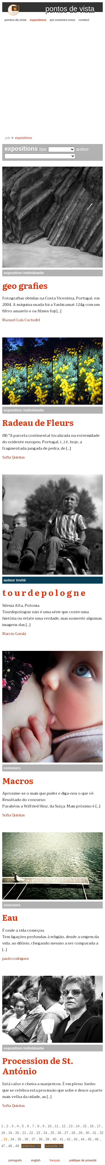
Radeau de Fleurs (38, 422)
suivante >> (54, 1146)
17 (99, 1126)
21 (24, 1133)
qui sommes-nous (62, 19)
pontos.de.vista (15, 19)
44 (82, 1139)
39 (47, 1139)
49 (17, 1146)
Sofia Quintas (13, 457)
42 (68, 1139)
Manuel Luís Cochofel (21, 320)
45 (89, 1139)
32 (101, 1133)
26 (59, 1133)
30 (87, 1133)
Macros (17, 780)
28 (73, 1133)
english (36, 1160)
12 (63, 1126)
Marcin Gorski (14, 634)
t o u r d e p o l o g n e (43, 592)
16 (92, 1126)
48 (10, 1146)
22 (31, 1133)
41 (61, 1139)
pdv (7, 138)
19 (10, 1133)
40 (54, 1139)
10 (49, 1126)
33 (5, 1139)
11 (56, 1126)
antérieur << (31, 1146)
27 (66, 1133)
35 (19, 1139)
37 (33, 1139)
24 (45, 1133)
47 (3, 1146)
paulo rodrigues (15, 959)
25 (52, 1133)
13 (71, 1126)
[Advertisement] (52, 79)
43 (75, 1139)
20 (17, 1133)
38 (40, 1139)
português (15, 1160)
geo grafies (25, 285)
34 (12, 1139)
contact (84, 19)
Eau (10, 917)
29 (80, 1133)
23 (38, 1133)
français (55, 1160)
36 (26, 1139)
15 (85, 1126)
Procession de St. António (37, 1065)
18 (3, 1133)
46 (96, 1139)
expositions (38, 19)
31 (94, 1133)
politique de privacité (83, 1160)
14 (78, 1126)
